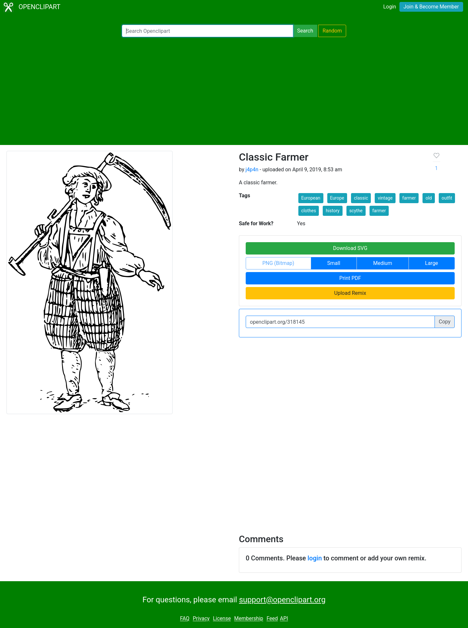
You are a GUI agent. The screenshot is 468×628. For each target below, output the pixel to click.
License (222, 619)
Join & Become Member (431, 7)
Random (332, 31)
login (314, 558)
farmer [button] (409, 198)
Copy (444, 322)
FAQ (184, 619)
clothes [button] (308, 210)
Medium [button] (382, 263)
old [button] (428, 198)
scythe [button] (356, 210)
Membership (248, 619)
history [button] (332, 210)
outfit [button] (447, 198)
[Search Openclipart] (207, 31)
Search (305, 31)
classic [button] (361, 198)
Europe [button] (337, 198)
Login (389, 7)
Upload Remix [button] (350, 293)
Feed (272, 619)
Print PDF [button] (350, 278)
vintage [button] (385, 198)
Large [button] (431, 263)
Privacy (201, 619)
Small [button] (333, 263)
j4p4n (251, 169)
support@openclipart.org (282, 599)
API (284, 619)
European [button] (310, 198)
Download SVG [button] (350, 248)
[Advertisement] (234, 91)
